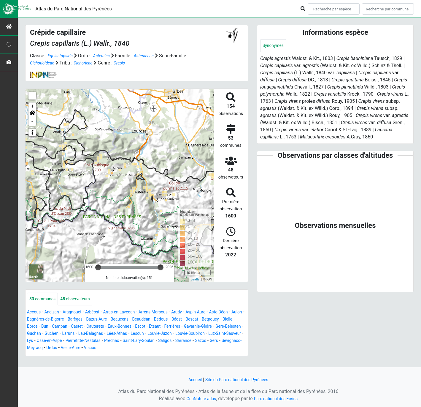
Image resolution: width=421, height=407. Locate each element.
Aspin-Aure (218, 312)
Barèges (112, 320)
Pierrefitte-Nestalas (220, 341)
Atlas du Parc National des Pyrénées (73, 9)
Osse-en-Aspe (181, 341)
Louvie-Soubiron (95, 341)
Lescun (34, 341)
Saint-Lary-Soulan (66, 348)
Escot (211, 327)
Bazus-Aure (137, 320)
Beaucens (162, 320)
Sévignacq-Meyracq (180, 348)
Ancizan (55, 312)
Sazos (136, 348)
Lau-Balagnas (190, 334)
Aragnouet (78, 312)
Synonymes (275, 46)
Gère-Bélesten (100, 334)
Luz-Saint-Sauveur (134, 341)
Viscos (34, 355)
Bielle (74, 327)
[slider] (98, 267)
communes (44, 299)
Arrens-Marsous (170, 312)
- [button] (32, 121)
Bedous (210, 320)
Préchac (35, 348)
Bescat (34, 327)
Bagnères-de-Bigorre (78, 320)
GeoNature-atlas (198, 398)
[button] (32, 114)
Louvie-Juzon (60, 341)
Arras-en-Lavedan (131, 312)
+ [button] (32, 106)
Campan (120, 327)
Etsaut (227, 327)
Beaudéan (187, 320)
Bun (104, 327)
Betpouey (55, 327)
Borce (90, 327)
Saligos (96, 348)
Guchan (126, 334)
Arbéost (101, 312)
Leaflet (196, 279)
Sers (151, 348)
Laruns (165, 334)
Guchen (146, 334)
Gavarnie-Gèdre (65, 334)
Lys (160, 341)
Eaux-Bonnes (188, 327)
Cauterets (160, 327)
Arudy (197, 312)
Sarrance (117, 348)
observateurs (81, 299)
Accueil (190, 379)
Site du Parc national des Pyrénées (237, 379)
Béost (227, 320)
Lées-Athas (220, 334)
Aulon (48, 320)
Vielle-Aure (232, 348)
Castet (140, 327)
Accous (35, 312)
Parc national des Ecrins (278, 398)
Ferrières (36, 334)
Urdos (211, 348)
